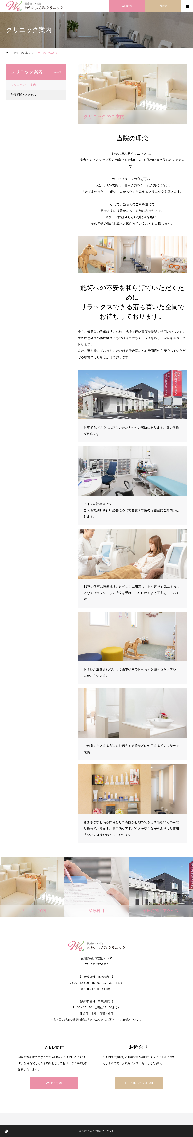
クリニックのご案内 (23, 84)
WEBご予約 (54, 1083)
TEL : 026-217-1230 (139, 1083)
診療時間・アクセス (23, 94)
